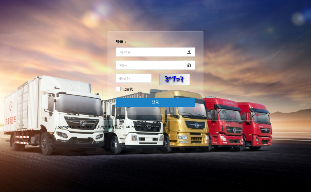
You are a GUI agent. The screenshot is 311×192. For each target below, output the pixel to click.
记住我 (127, 89)
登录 (155, 102)
